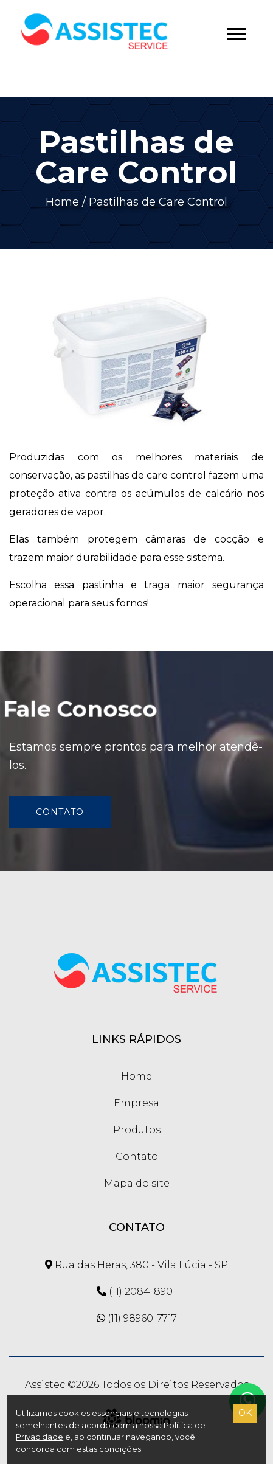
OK (245, 1412)
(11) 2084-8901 (136, 1291)
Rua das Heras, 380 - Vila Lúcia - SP (136, 1265)
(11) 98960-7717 (137, 1318)
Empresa (136, 1103)
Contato (60, 812)
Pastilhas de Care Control (158, 202)
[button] (235, 31)
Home (62, 202)
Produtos (137, 1130)
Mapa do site (137, 1183)
